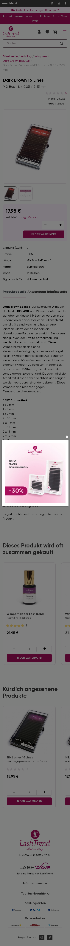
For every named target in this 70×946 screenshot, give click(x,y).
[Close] (67, 437)
